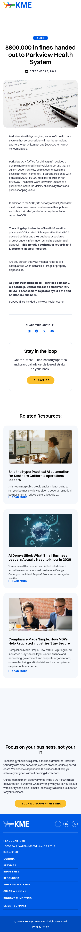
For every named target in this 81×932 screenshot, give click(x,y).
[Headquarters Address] (40, 846)
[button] (29, 331)
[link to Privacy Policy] (40, 927)
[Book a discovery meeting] (40, 804)
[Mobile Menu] (75, 5)
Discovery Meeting (17, 898)
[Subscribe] (40, 380)
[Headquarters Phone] (40, 852)
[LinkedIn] (66, 824)
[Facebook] (58, 824)
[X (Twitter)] (75, 824)
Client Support (15, 905)
